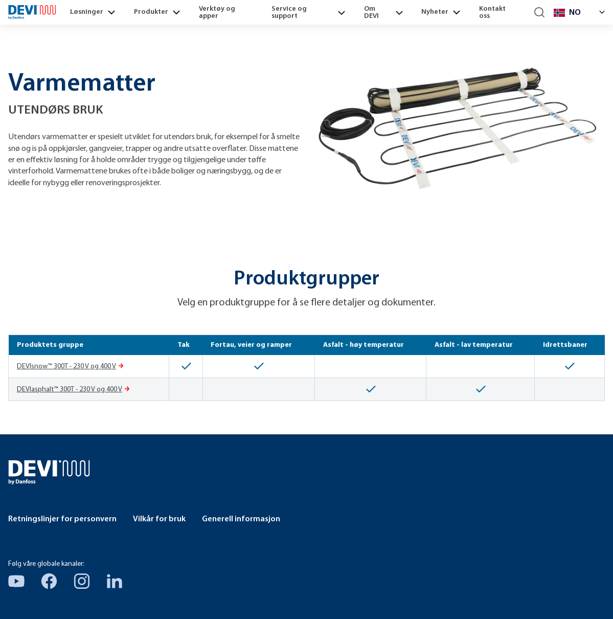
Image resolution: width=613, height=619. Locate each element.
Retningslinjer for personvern (62, 519)
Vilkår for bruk (159, 519)
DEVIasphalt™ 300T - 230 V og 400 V (69, 389)
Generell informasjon (241, 519)
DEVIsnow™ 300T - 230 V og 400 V (66, 366)
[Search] (540, 12)
